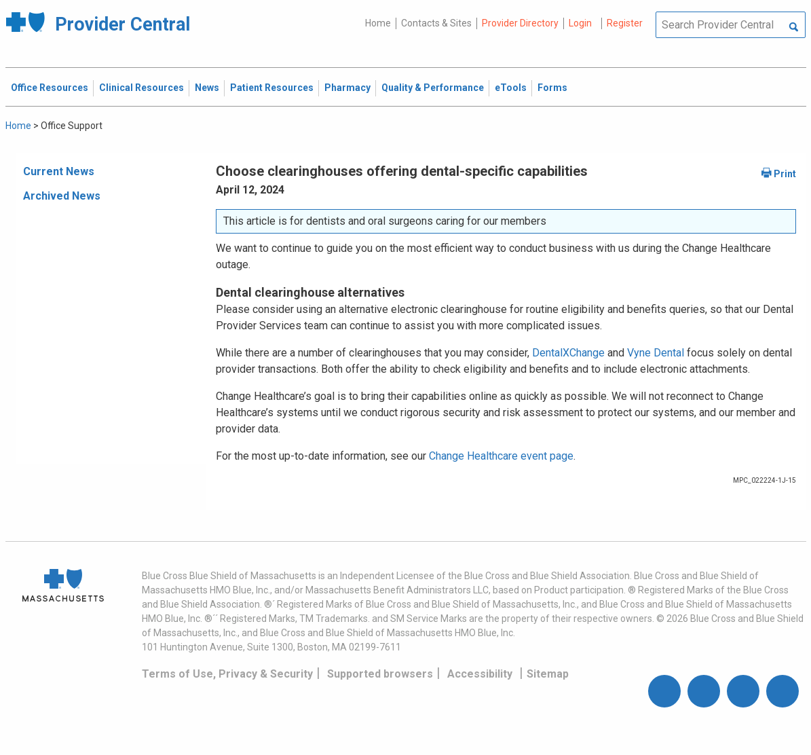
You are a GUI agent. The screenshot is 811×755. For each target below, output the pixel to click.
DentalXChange (568, 352)
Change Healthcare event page (501, 455)
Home (378, 23)
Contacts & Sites (436, 23)
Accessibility (479, 673)
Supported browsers (380, 673)
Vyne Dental (655, 352)
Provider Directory (520, 23)
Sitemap (548, 673)
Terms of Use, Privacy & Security (227, 673)
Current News (58, 171)
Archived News (61, 195)
